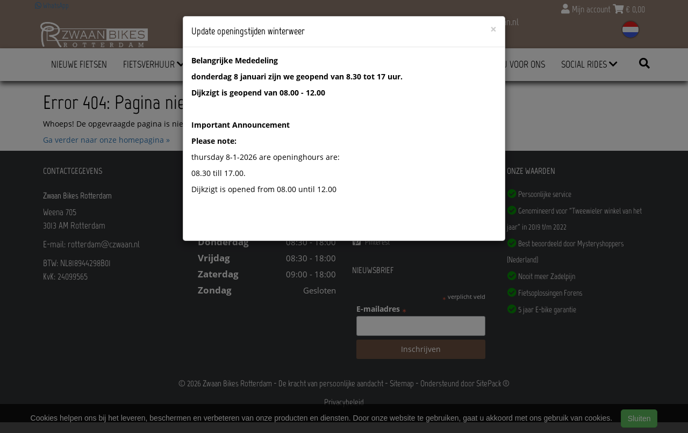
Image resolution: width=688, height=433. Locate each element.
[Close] (493, 29)
